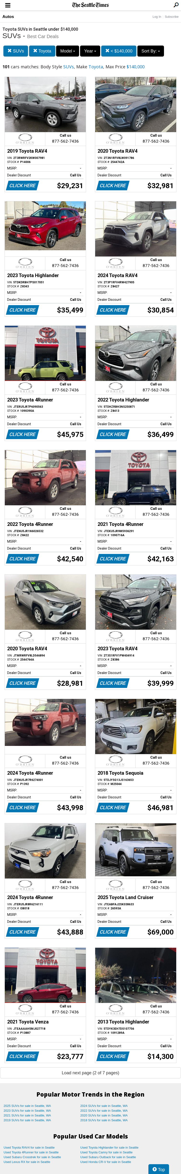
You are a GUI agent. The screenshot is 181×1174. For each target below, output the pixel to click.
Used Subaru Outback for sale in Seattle (108, 1157)
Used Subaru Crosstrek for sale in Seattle (32, 1157)
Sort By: (150, 51)
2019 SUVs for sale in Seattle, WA (27, 1120)
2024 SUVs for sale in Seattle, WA (104, 1106)
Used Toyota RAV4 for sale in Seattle (29, 1147)
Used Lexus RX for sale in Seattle (27, 1162)
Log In (156, 16)
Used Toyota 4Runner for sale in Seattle (31, 1152)
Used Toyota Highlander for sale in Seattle (109, 1147)
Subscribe (172, 16)
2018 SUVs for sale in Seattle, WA (104, 1120)
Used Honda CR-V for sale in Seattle (105, 1162)
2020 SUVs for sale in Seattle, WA (104, 1115)
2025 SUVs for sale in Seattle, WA (27, 1106)
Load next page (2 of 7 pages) (90, 1072)
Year (90, 51)
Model (67, 51)
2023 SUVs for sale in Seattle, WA (27, 1110)
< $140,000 (119, 50)
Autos (8, 16)
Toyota (42, 50)
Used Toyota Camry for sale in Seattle (106, 1152)
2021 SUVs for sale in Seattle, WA (27, 1115)
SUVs (15, 50)
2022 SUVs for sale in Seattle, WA (104, 1110)
